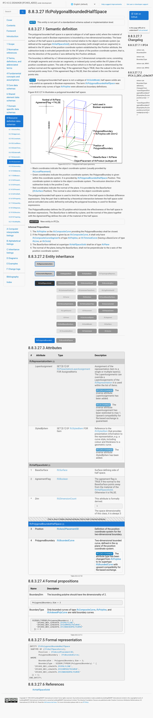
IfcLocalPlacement (41, 171)
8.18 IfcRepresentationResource (16, 208)
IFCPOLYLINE (66, 624)
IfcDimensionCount (66, 498)
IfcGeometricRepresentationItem (45, 274)
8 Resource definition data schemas (14, 121)
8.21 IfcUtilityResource (16, 222)
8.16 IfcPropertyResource (16, 199)
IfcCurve (66, 297)
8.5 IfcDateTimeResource (16, 148)
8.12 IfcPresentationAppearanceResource (16, 180)
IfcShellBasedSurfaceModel (67, 324)
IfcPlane (105, 244)
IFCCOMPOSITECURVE (70, 627)
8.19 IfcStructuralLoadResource (16, 212)
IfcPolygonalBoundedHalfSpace (100, 83)
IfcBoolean (62, 479)
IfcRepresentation (103, 382)
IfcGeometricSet (108, 304)
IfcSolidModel (93, 80)
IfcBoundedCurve (65, 541)
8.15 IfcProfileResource (16, 194)
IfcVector (108, 331)
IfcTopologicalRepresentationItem (108, 274)
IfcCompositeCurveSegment (46, 238)
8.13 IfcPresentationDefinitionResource (16, 185)
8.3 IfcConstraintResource (16, 139)
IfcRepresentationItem (44, 264)
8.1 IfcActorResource (16, 129)
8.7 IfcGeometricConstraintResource (16, 157)
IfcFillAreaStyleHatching (66, 304)
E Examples (12, 263)
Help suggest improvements (111, 4)
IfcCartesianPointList (66, 290)
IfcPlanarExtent (107, 311)
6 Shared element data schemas (13, 97)
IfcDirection (87, 297)
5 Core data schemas (12, 87)
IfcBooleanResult (87, 283)
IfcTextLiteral (87, 331)
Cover (9, 20)
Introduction (12, 36)
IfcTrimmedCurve (89, 238)
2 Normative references (13, 51)
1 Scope (11, 44)
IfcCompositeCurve (62, 231)
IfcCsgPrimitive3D (108, 290)
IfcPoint (66, 317)
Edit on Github (136, 15)
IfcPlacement (87, 311)
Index (9, 282)
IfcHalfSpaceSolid (60, 44)
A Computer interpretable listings (13, 232)
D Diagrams (12, 258)
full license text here (50, 705)
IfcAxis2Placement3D (68, 529)
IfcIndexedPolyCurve (57, 613)
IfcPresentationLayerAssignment (73, 369)
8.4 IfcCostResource (16, 143)
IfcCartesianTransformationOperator (88, 290)
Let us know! (143, 30)
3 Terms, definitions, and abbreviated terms (14, 63)
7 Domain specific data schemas (13, 109)
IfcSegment (108, 317)
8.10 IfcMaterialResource (16, 171)
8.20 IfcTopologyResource (16, 217)
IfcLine (36, 241)
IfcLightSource (66, 311)
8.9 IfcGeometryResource (16, 166)
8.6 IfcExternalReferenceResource (16, 152)
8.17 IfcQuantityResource (16, 203)
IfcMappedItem (65, 274)
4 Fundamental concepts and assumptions (14, 76)
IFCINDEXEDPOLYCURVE (71, 629)
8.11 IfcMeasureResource (16, 176)
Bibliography (13, 276)
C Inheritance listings (13, 251)
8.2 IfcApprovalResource (16, 134)
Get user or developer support (137, 4)
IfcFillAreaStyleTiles (87, 304)
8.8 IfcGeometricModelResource (16, 162)
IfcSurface (38, 191)
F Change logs (13, 269)
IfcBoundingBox (108, 283)
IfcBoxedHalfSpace (66, 340)
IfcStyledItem (87, 274)
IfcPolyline (65, 86)
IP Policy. (86, 705)
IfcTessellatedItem (66, 331)
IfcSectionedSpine (87, 317)
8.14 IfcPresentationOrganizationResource (16, 189)
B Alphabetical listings (14, 243)
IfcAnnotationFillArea (66, 283)
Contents (11, 25)
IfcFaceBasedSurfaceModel (108, 297)
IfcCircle (46, 241)
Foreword (11, 31)
